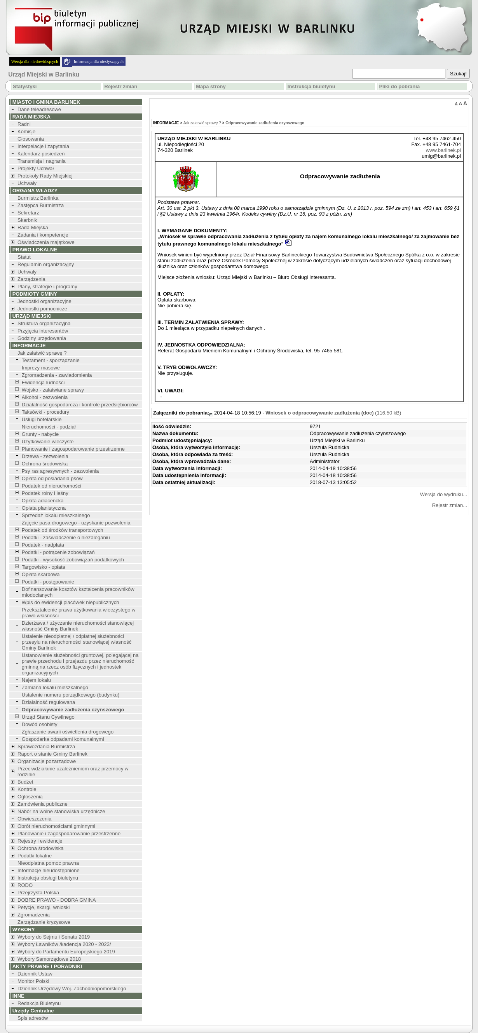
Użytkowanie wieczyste (48, 441)
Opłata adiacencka (43, 500)
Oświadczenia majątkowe (46, 242)
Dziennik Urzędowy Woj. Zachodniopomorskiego (71, 988)
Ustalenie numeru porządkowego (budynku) (70, 695)
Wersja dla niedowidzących (34, 61)
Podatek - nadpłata (43, 545)
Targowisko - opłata (43, 567)
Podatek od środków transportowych (62, 530)
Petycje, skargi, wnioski (43, 907)
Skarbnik (27, 220)
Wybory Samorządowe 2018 (49, 959)
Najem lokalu (36, 680)
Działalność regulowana (48, 702)
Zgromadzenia (33, 915)
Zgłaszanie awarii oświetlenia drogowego (67, 732)
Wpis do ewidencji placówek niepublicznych (70, 602)
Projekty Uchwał (35, 168)
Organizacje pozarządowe (46, 761)
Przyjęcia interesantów (42, 331)
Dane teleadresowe (39, 109)
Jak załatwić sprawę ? (41, 353)
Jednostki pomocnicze (42, 309)
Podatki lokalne (34, 856)
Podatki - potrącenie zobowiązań (58, 552)
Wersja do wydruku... (443, 494)
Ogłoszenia (30, 797)
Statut (24, 257)
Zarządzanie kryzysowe (43, 922)
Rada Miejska (32, 227)
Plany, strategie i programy (47, 286)
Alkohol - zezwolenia (45, 397)
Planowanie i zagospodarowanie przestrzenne (73, 449)
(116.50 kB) (333, 413)
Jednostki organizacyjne (44, 301)
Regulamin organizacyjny (45, 264)
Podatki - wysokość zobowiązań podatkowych (73, 560)
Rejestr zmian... (449, 505)
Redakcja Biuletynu (39, 1003)
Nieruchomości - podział (49, 427)
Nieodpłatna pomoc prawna (48, 863)
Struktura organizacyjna (44, 323)
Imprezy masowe (41, 368)
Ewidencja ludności (43, 382)
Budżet (25, 782)
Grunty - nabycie (40, 434)
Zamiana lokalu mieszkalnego (55, 687)
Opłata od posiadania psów (52, 478)
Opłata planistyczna (44, 508)
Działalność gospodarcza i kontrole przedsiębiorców (80, 405)
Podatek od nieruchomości (51, 486)
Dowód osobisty (40, 724)
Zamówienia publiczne (42, 804)
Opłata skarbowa (41, 574)
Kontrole (26, 789)
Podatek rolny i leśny (45, 493)
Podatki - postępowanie (48, 582)
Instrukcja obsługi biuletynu (47, 878)
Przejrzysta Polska (38, 892)
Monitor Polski (33, 981)
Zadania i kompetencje (42, 235)
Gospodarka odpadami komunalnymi (63, 739)
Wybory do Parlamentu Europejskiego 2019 (66, 952)
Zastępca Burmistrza (40, 205)
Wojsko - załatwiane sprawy (53, 390)
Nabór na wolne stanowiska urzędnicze (61, 811)
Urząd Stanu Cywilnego (48, 717)
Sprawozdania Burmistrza (46, 746)
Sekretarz (28, 213)
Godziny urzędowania (41, 338)
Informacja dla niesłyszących (99, 61)
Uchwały (27, 183)
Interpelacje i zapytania (43, 146)
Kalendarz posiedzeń (41, 154)
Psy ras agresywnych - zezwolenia (60, 471)
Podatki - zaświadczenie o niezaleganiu (66, 537)
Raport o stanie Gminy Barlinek (52, 754)
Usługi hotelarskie (42, 419)
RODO (25, 885)
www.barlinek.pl (443, 150)
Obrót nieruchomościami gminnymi (56, 826)
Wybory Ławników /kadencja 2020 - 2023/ (64, 944)
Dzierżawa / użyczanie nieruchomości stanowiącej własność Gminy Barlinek (78, 626)
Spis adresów (32, 1018)
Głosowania (30, 139)
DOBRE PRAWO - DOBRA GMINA (56, 900)
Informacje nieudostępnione (48, 870)
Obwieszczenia (34, 819)
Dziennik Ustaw (34, 974)
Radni (24, 124)
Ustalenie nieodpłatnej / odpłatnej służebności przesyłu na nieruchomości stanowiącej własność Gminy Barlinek (77, 642)
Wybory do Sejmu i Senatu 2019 (53, 937)
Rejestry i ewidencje (40, 841)
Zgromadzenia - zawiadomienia (57, 375)
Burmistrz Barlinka (37, 198)
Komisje (26, 131)
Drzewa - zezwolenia (45, 456)
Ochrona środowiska (45, 464)
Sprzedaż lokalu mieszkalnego (56, 515)
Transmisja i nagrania (41, 161)
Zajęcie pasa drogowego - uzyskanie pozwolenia (76, 523)
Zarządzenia (31, 279)
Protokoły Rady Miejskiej (45, 176)
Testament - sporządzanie (51, 360)
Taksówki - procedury (45, 412)
